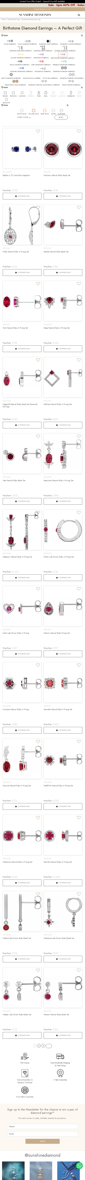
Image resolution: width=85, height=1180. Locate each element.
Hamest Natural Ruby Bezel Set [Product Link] (56, 1015)
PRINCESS (13, 96)
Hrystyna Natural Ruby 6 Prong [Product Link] (16, 710)
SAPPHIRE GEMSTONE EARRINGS (21, 72)
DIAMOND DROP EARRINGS (43, 51)
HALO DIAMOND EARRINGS (27, 44)
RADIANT (53, 96)
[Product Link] (22, 148)
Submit (42, 1141)
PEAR (39, 96)
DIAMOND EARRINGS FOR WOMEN (71, 78)
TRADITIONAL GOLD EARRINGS (15, 85)
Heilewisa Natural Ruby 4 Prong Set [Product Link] (17, 862)
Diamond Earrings (14, 20)
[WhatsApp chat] (79, 1165)
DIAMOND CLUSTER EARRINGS (70, 44)
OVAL (46, 96)
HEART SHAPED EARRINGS (71, 85)
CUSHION (22, 96)
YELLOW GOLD (34, 114)
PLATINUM (61, 114)
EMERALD (31, 96)
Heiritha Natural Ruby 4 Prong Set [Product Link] (58, 862)
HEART (79, 96)
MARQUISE (71, 96)
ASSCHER (62, 96)
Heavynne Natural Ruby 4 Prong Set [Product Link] (58, 481)
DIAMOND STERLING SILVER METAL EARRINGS (44, 85)
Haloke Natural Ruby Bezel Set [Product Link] (56, 252)
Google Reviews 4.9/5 (42, 9)
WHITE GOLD (21, 114)
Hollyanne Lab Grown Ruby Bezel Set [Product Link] (59, 938)
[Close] (81, 35)
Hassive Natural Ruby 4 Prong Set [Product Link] (17, 786)
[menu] (2, 13)
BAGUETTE (6, 103)
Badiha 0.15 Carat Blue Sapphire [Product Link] (16, 176)
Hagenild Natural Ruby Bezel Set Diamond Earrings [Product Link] (20, 405)
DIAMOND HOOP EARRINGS (48, 44)
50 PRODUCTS (9, 123)
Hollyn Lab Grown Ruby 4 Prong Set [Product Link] (59, 557)
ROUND (5, 96)
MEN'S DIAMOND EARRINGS (11, 78)
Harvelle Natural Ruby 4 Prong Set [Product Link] (58, 710)
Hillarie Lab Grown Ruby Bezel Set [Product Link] (17, 938)
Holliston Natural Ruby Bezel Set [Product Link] (57, 176)
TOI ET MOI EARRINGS (50, 78)
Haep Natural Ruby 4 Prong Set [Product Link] (57, 328)
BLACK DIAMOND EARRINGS (19, 65)
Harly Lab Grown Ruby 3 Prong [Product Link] (16, 633)
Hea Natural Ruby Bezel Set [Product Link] (14, 481)
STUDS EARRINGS (10, 44)
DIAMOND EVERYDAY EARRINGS (64, 72)
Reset (61, 117)
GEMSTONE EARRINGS (41, 58)
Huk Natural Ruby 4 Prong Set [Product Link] (15, 328)
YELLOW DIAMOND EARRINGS (21, 58)
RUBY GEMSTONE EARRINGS (41, 65)
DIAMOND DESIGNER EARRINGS (21, 51)
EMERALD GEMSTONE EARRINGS (64, 65)
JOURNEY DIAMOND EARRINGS (65, 51)
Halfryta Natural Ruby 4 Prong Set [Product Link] (58, 404)
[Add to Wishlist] (38, 132)
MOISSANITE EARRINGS (43, 72)
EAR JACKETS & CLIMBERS (32, 78)
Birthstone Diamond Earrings (31, 20)
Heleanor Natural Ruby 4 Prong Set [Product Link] (17, 557)
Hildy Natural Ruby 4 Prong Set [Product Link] (16, 252)
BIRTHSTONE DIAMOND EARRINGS (62, 58)
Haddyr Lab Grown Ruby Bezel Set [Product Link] (17, 1015)
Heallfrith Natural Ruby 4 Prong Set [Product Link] (58, 786)
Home (3, 20)
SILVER (53, 114)
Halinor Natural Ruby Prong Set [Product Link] (57, 633)
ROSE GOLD (45, 114)
